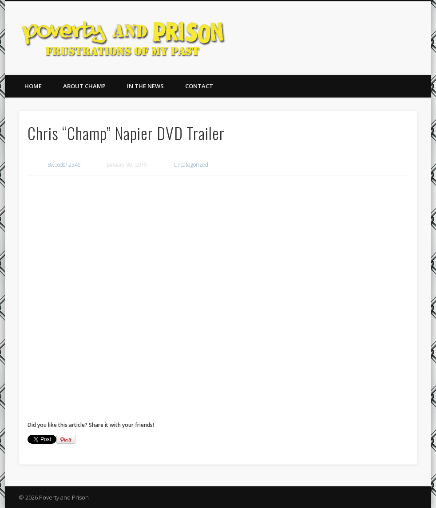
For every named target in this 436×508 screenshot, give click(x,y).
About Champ (84, 86)
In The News (145, 86)
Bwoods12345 (64, 164)
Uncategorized (191, 164)
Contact (199, 86)
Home (33, 86)
